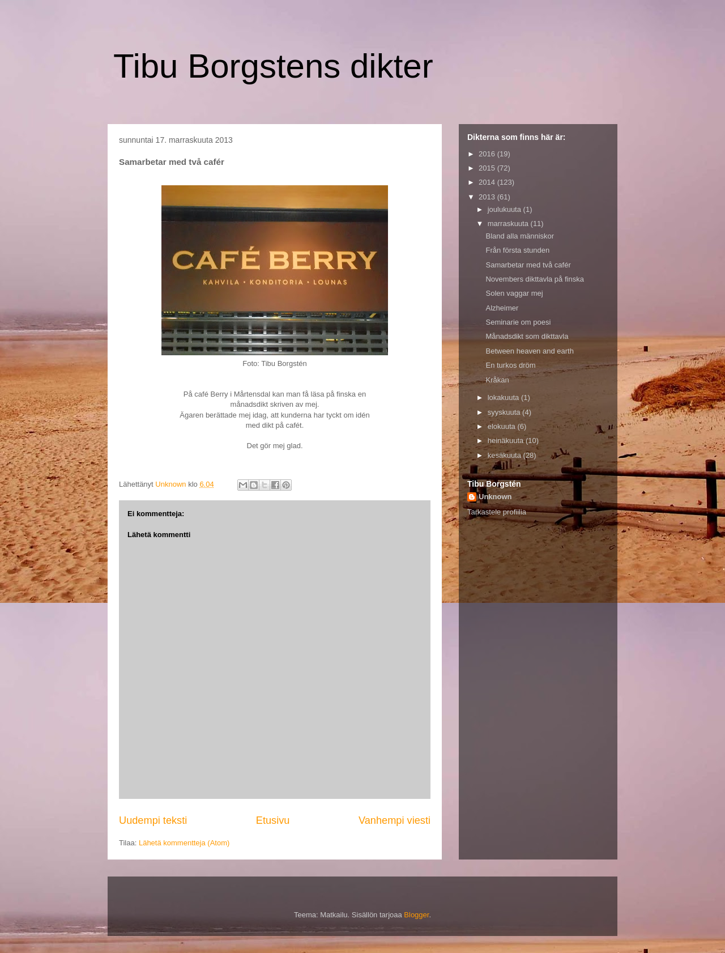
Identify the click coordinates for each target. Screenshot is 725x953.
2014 (488, 182)
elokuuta (503, 426)
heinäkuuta (507, 440)
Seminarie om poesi (518, 322)
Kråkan (497, 380)
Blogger (416, 915)
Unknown (495, 496)
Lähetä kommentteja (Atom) (184, 843)
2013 (488, 197)
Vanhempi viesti (394, 820)
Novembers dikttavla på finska (534, 279)
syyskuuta (505, 412)
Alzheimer (501, 308)
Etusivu (273, 820)
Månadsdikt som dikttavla (526, 336)
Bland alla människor (519, 236)
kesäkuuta (505, 455)
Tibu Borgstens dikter (273, 66)
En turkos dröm (510, 365)
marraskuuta (509, 223)
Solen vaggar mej (514, 293)
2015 (488, 168)
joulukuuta (505, 209)
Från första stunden (517, 250)
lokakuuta (504, 397)
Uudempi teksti (153, 820)
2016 (488, 154)
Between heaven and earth (529, 351)
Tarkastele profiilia (496, 512)
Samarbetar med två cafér (527, 265)
